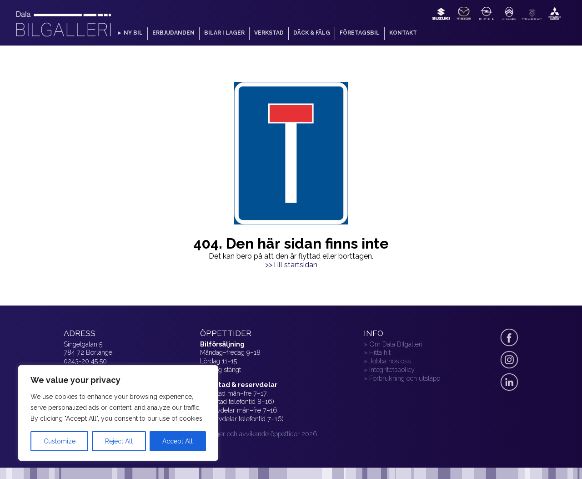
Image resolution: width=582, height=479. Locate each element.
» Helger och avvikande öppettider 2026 (258, 434)
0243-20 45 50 (85, 361)
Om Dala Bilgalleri (395, 344)
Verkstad (269, 33)
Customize (59, 441)
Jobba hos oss (390, 361)
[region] (118, 413)
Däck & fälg (311, 33)
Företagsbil (360, 33)
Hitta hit (380, 352)
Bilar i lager (224, 33)
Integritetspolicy (392, 369)
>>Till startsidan (291, 264)
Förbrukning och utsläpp (404, 378)
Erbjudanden (173, 33)
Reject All (119, 441)
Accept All (177, 441)
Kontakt (403, 33)
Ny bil (133, 33)
